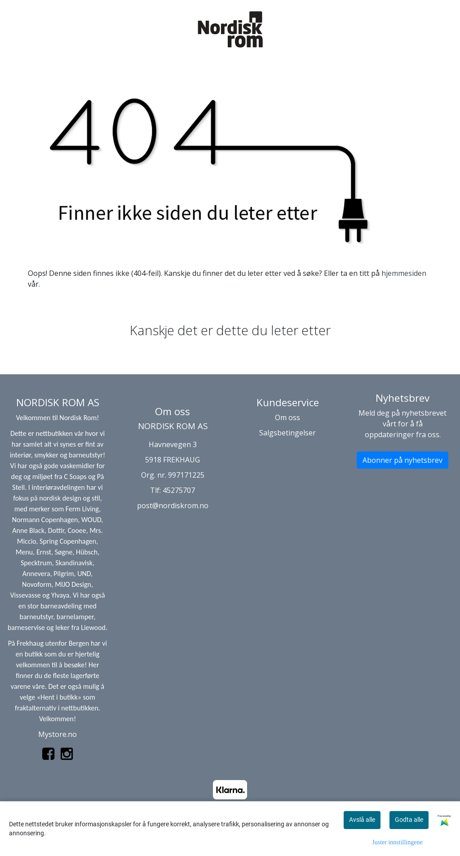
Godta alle (409, 819)
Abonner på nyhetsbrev (402, 460)
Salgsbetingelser (287, 433)
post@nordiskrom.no (172, 505)
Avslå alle (362, 819)
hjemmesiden (403, 273)
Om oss (287, 417)
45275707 (179, 490)
